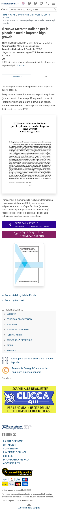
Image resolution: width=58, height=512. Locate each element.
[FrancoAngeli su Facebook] (3, 435)
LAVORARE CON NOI (14, 452)
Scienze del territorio (18, 330)
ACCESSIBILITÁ (11, 463)
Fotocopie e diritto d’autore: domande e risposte (32, 360)
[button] (22, 3)
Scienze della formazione (19, 340)
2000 (7, 18)
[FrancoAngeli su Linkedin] (7, 435)
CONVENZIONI (11, 448)
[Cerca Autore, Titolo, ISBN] (30, 9)
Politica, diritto (14, 335)
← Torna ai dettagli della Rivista (19, 295)
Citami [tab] (44, 77)
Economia (11, 314)
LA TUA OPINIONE (13, 441)
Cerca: (4, 9)
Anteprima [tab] (16, 77)
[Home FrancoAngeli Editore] (10, 3)
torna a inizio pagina (29, 507)
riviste (12, 15)
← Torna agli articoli (13, 300)
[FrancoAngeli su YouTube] (14, 435)
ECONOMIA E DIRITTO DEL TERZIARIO (34, 15)
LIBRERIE (8, 455)
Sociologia (12, 324)
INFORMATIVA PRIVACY (16, 459)
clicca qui (20, 65)
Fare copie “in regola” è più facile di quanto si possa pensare (29, 370)
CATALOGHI (9, 444)
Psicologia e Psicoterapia (19, 319)
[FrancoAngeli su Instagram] (10, 435)
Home (4, 15)
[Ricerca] (54, 9)
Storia (10, 345)
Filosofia (11, 350)
